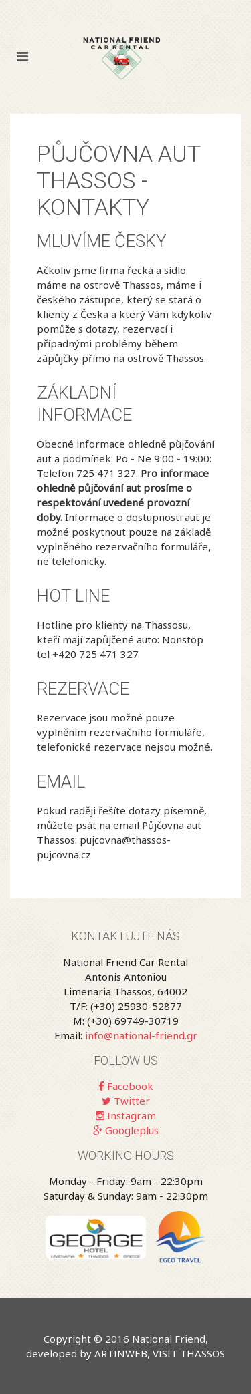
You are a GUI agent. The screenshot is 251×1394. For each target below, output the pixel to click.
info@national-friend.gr (141, 1035)
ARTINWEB (120, 1353)
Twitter (126, 1100)
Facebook (125, 1086)
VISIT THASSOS (189, 1353)
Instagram (126, 1115)
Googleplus (126, 1130)
